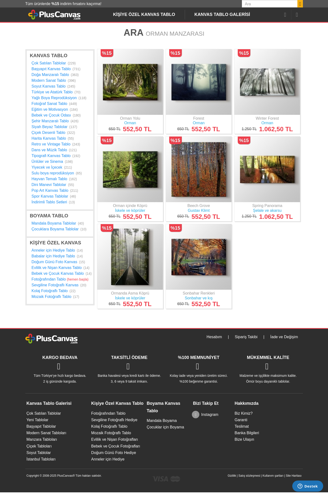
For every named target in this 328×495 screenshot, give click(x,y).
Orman (130, 123)
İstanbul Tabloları (41, 459)
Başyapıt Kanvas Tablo (56, 69)
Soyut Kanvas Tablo (53, 86)
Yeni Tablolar (38, 420)
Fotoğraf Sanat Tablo (54, 104)
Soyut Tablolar (39, 453)
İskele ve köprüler (130, 210)
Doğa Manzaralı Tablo (55, 75)
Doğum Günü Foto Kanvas (58, 262)
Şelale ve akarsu (267, 210)
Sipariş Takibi (246, 337)
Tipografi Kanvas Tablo (56, 156)
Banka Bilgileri (247, 433)
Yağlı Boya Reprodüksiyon (59, 98)
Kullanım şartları (273, 475)
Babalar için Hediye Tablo (57, 256)
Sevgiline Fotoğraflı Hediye (114, 420)
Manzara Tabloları (42, 439)
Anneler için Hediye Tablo (57, 250)
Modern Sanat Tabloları (46, 433)
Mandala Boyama (162, 421)
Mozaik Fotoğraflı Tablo (55, 297)
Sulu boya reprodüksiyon (57, 173)
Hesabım (214, 337)
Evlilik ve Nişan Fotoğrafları (114, 439)
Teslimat (242, 426)
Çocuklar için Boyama (165, 427)
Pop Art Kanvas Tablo (55, 190)
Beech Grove (199, 206)
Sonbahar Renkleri (199, 293)
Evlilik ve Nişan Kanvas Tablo (61, 268)
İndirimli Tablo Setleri (53, 202)
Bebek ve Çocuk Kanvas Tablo (62, 273)
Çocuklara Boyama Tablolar (59, 229)
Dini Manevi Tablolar (53, 185)
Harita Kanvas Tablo (53, 138)
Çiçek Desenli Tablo (53, 133)
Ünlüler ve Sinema (52, 161)
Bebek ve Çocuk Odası (56, 115)
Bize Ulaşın (244, 439)
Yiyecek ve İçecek (52, 167)
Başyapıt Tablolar (41, 426)
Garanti (241, 420)
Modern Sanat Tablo (54, 80)
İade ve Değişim (284, 337)
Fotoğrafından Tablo (60, 279)
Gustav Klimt (199, 210)
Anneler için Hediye (108, 459)
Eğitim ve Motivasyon (55, 109)
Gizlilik (232, 475)
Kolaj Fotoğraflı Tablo (54, 291)
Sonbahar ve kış (199, 298)
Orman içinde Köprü (130, 206)
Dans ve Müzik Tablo (54, 150)
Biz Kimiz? (244, 413)
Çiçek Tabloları (39, 446)
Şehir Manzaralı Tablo (55, 121)
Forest (198, 118)
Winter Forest (267, 118)
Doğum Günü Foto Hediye (113, 453)
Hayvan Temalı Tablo (54, 179)
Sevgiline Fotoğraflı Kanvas (59, 285)
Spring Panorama (267, 206)
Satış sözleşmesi (249, 475)
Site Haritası (293, 475)
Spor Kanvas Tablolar (54, 196)
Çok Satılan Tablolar (54, 63)
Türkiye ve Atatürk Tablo (56, 92)
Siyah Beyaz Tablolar (54, 127)
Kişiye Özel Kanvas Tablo (144, 14)
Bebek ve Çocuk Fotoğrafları (115, 446)
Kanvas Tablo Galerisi (222, 14)
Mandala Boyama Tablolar (58, 223)
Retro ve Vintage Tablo (56, 144)
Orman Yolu (130, 118)
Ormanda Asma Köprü (130, 293)
